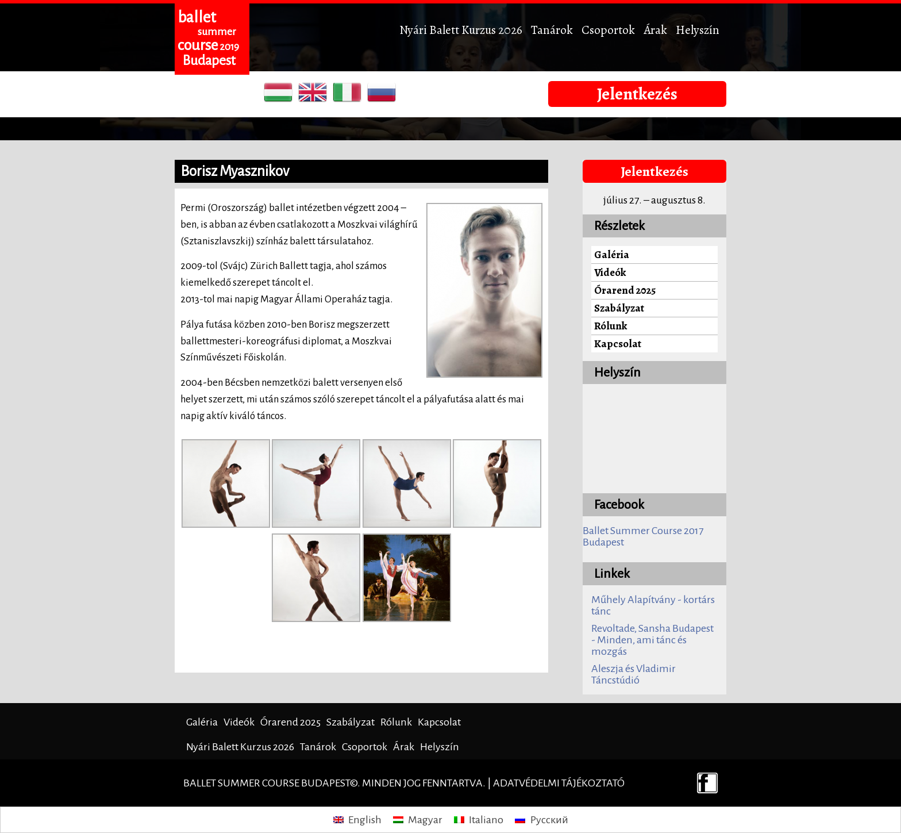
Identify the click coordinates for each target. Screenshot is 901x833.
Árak (655, 29)
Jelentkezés (637, 93)
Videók (610, 272)
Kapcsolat (617, 343)
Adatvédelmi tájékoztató (559, 783)
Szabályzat (619, 308)
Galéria (611, 254)
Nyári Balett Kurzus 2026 (460, 29)
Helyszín (697, 29)
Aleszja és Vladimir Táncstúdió (633, 674)
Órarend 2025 (625, 290)
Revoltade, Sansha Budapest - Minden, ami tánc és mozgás (652, 640)
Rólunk (610, 325)
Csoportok (608, 29)
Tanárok (552, 29)
